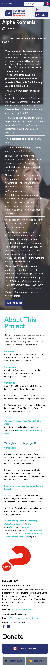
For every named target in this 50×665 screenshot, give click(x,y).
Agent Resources (9, 4)
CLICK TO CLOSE (14, 303)
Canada (40, 14)
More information (14, 71)
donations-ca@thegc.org (18, 273)
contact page (28, 292)
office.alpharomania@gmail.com (23, 618)
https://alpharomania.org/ (24, 609)
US (38, 9)
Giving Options (33, 4)
